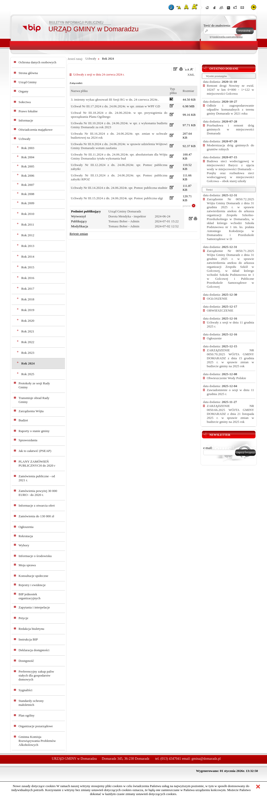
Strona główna (28, 73)
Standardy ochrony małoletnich (31, 703)
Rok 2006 (27, 175)
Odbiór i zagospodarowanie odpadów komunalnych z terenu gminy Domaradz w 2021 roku (230, 109)
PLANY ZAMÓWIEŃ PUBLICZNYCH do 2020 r (37, 463)
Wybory (24, 545)
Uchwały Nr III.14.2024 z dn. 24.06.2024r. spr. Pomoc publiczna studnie (119, 188)
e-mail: (208, 448)
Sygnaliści (26, 690)
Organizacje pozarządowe (36, 726)
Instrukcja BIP (28, 639)
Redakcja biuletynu (31, 629)
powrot (186, 205)
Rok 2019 (27, 310)
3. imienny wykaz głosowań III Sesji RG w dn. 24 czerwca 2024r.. (115, 99)
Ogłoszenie (214, 338)
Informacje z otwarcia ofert (37, 505)
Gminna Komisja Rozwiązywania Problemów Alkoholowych (37, 741)
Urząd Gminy (28, 82)
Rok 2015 (27, 267)
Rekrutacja (26, 536)
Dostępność (26, 661)
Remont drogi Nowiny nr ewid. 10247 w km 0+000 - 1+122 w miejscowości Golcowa (230, 89)
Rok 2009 (27, 203)
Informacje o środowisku (35, 556)
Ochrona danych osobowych (37, 62)
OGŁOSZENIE (217, 298)
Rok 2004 (27, 157)
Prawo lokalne (28, 111)
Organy (24, 91)
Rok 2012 (27, 235)
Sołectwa (25, 102)
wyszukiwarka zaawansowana (226, 36)
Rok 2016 (27, 278)
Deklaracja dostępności (34, 650)
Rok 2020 (27, 320)
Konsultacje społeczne (34, 576)
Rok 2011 (27, 224)
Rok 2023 (27, 353)
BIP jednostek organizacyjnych (30, 596)
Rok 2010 (27, 214)
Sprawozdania (28, 440)
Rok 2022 (27, 342)
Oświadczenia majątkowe (36, 129)
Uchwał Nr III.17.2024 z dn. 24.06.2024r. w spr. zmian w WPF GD (115, 106)
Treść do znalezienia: (217, 25)
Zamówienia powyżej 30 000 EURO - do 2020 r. (38, 493)
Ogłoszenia (26, 527)
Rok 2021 (27, 331)
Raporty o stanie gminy (34, 431)
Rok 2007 (27, 185)
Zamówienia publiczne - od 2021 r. (37, 478)
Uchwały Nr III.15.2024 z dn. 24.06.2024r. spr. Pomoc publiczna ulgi (117, 198)
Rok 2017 (27, 288)
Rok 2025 (27, 374)
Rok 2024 (28, 363)
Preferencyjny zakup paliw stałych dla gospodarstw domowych (36, 675)
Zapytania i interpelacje (34, 607)
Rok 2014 (27, 256)
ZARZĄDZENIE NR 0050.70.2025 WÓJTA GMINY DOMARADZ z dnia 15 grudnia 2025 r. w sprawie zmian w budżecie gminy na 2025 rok (230, 358)
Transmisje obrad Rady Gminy (34, 400)
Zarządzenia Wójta (31, 411)
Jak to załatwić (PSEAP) (35, 451)
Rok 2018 (27, 299)
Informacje (26, 120)
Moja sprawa (27, 565)
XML (191, 75)
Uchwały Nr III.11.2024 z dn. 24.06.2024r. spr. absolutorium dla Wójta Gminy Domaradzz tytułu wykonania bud (119, 156)
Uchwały (25, 139)
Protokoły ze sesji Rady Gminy (34, 385)
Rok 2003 (27, 148)
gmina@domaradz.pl (206, 758)
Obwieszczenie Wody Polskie (226, 378)
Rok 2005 (27, 166)
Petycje (23, 618)
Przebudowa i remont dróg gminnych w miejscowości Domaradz (230, 129)
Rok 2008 (27, 194)
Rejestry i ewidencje (32, 585)
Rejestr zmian (79, 234)
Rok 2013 (27, 246)
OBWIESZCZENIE (220, 310)
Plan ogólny (27, 715)
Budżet (23, 420)
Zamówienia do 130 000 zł (36, 516)
